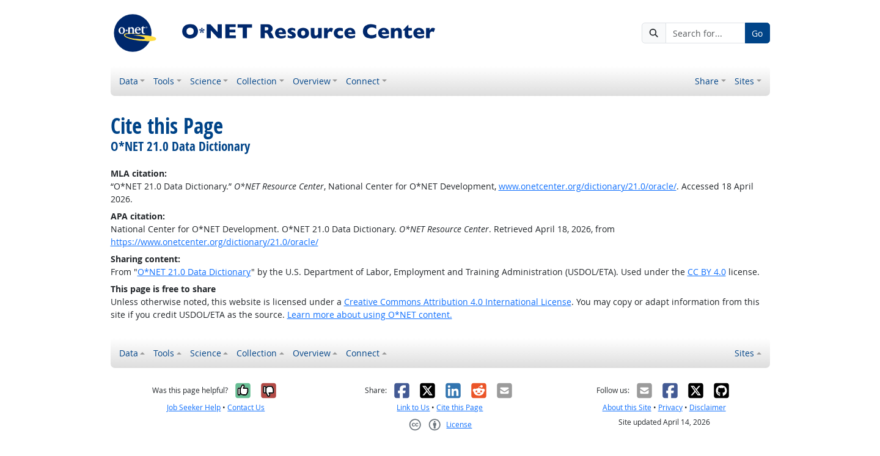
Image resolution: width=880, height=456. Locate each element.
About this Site (627, 407)
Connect (363, 81)
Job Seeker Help (194, 407)
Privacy (670, 407)
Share (707, 81)
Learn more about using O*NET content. (369, 314)
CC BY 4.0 (707, 272)
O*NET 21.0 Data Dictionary (194, 272)
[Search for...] (705, 33)
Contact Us (246, 407)
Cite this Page (459, 407)
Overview (312, 81)
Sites (744, 81)
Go (757, 33)
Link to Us (413, 407)
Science (205, 81)
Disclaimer (707, 407)
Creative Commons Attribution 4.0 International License (457, 301)
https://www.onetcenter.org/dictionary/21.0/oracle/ (214, 242)
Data (128, 81)
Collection (257, 81)
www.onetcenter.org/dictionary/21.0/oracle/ (587, 186)
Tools (163, 81)
